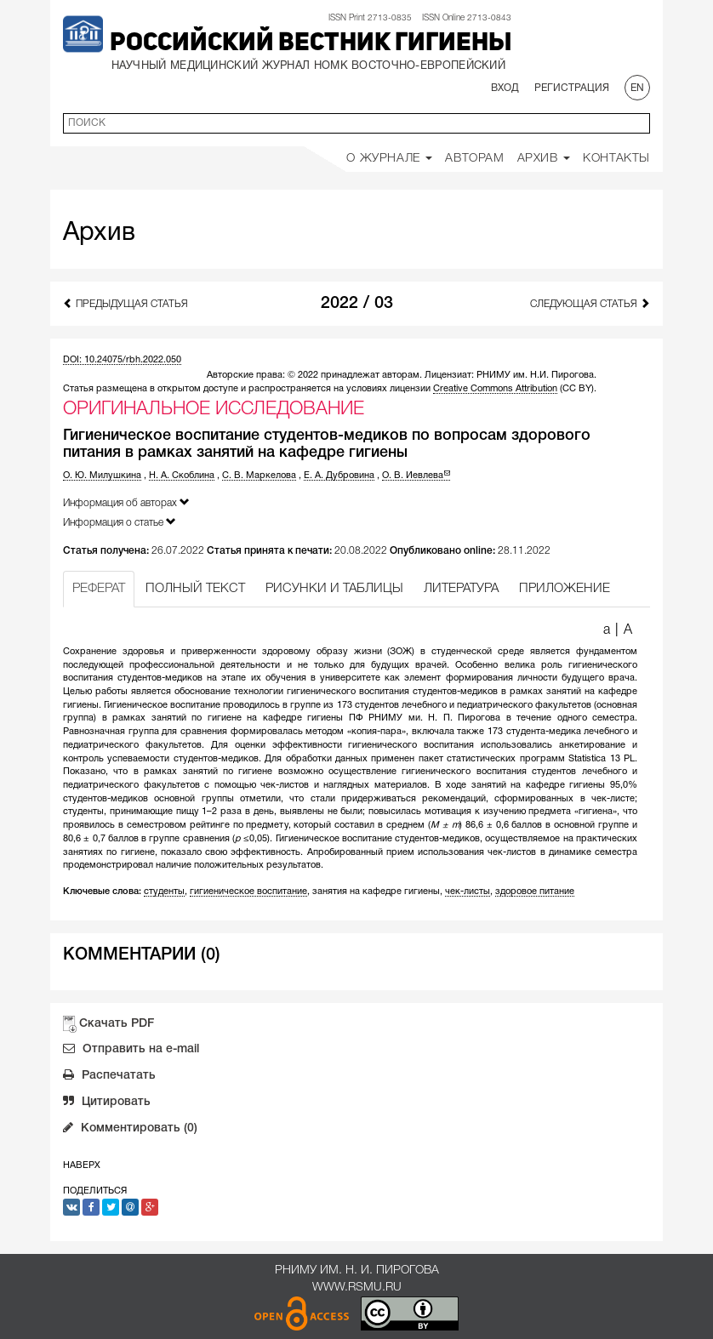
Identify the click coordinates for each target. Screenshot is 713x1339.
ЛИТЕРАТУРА (461, 589)
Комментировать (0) (130, 1129)
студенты (164, 891)
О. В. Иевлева (416, 475)
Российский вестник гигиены (310, 43)
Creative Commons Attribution (495, 389)
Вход (505, 88)
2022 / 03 (357, 303)
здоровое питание (534, 891)
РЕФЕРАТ (98, 589)
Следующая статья (590, 303)
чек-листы (467, 891)
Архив (544, 158)
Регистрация (571, 88)
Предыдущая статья (125, 303)
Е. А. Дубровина (339, 475)
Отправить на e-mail (131, 1050)
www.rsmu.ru (357, 1287)
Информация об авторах (126, 502)
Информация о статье (119, 521)
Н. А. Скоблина (181, 475)
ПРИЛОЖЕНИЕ (564, 589)
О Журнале (389, 158)
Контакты (616, 158)
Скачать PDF (116, 1023)
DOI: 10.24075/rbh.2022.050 (122, 360)
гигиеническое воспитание (248, 891)
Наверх (81, 1165)
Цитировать (107, 1103)
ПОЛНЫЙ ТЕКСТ (195, 589)
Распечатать (109, 1076)
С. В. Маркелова (259, 475)
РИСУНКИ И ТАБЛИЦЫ (334, 589)
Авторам (474, 158)
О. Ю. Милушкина (102, 475)
